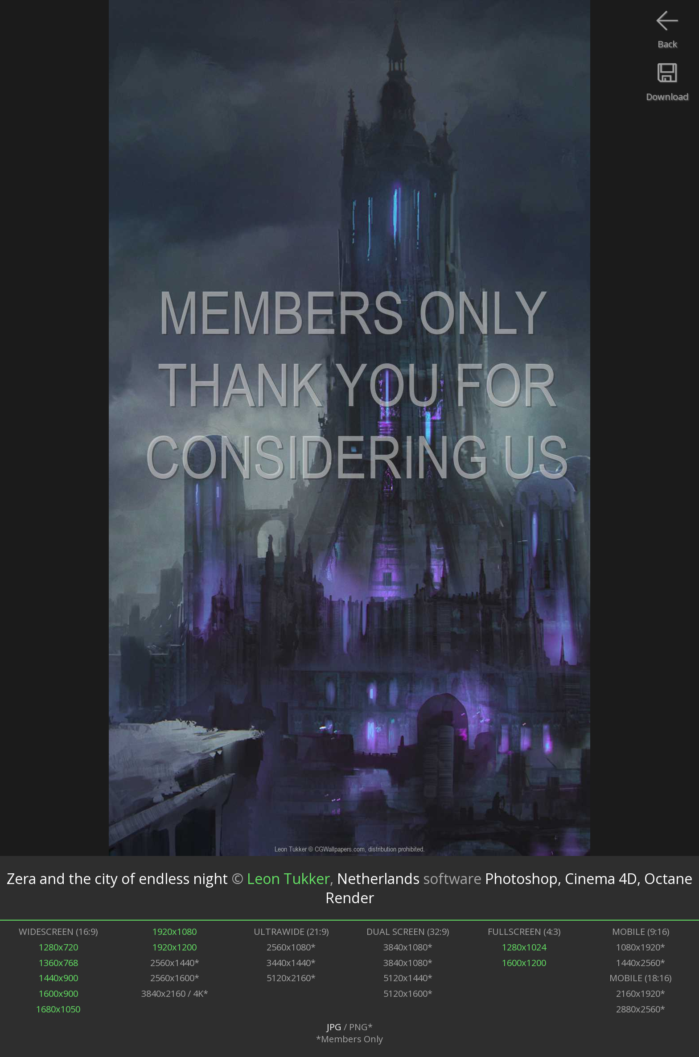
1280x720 (58, 947)
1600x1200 (524, 963)
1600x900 (58, 993)
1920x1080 (174, 931)
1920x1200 (174, 947)
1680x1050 (58, 1009)
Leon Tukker (288, 878)
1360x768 (58, 963)
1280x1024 (524, 947)
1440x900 (58, 978)
